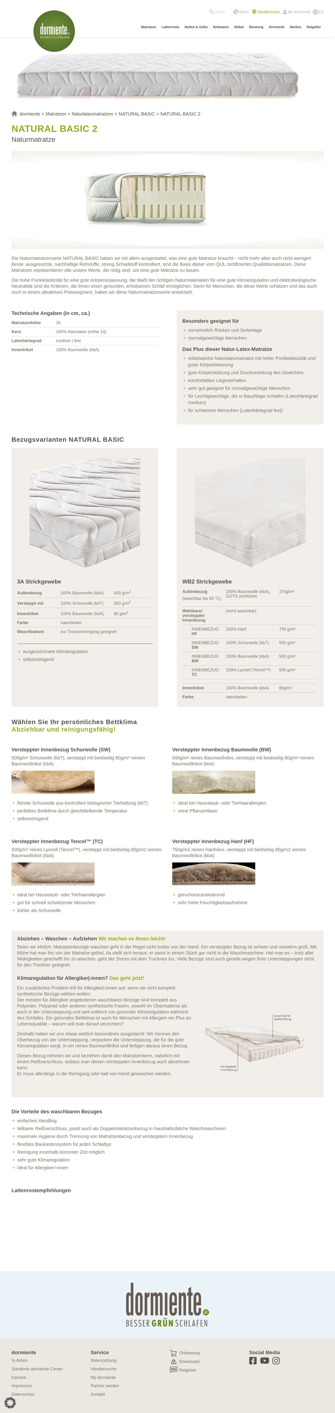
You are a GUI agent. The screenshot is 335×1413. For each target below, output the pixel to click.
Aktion (244, 12)
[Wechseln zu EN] (318, 12)
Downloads (189, 1361)
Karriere (19, 1377)
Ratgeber (187, 1370)
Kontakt (98, 1394)
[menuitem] (219, 12)
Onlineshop (189, 1353)
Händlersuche (268, 12)
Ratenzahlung (103, 1360)
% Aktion (20, 1360)
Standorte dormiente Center (37, 1369)
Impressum (22, 1385)
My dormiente (299, 12)
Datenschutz (23, 1394)
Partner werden (105, 1385)
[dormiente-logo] (55, 31)
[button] (10, 1403)
